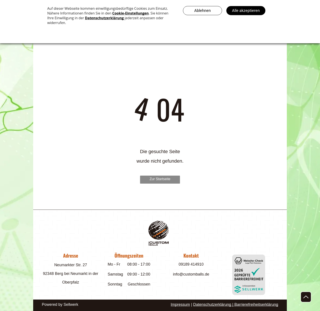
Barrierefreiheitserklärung (256, 304)
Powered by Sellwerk (60, 304)
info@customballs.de (191, 274)
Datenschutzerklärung (212, 304)
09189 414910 (191, 264)
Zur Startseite (160, 179)
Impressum (180, 304)
